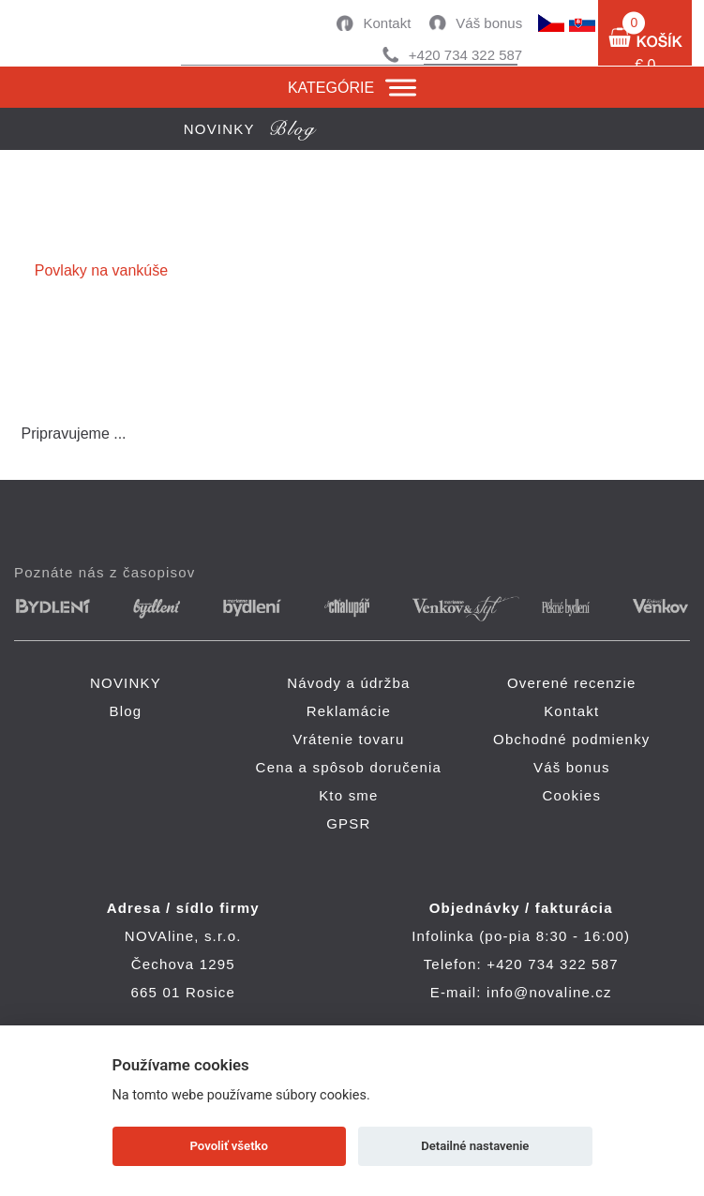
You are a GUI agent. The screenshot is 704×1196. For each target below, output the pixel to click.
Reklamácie (349, 711)
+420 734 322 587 (465, 55)
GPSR (348, 823)
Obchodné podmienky (572, 739)
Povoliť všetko (229, 1146)
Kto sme (348, 795)
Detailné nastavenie (475, 1146)
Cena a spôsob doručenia (349, 767)
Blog (126, 711)
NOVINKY (125, 683)
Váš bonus (489, 23)
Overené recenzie (572, 683)
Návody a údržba (348, 683)
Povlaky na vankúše (101, 270)
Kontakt (387, 23)
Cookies (571, 795)
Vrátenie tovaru (348, 739)
